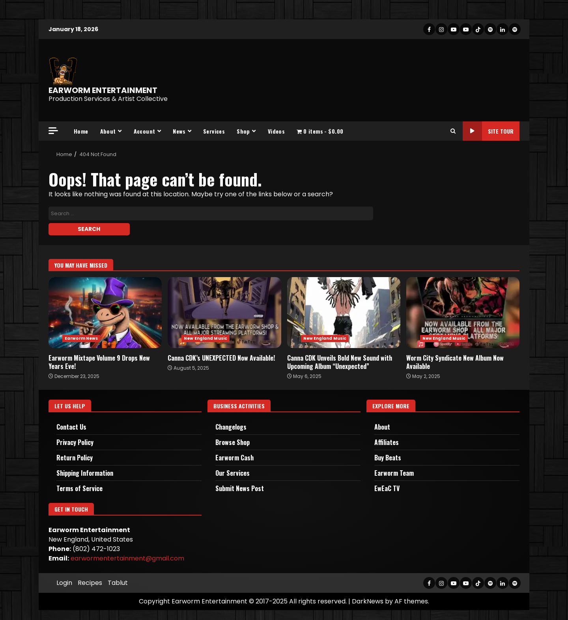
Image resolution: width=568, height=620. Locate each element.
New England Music (205, 338)
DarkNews (367, 601)
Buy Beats (387, 457)
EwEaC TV (387, 488)
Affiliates (386, 442)
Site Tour (488, 131)
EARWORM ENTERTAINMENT (103, 90)
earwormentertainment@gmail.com (127, 558)
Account (144, 131)
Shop (243, 131)
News (179, 131)
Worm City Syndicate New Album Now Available (462, 312)
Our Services (232, 473)
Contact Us (71, 427)
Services (214, 131)
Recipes (90, 582)
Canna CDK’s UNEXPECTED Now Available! (224, 312)
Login (64, 582)
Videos (276, 131)
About (108, 131)
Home (81, 131)
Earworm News (81, 338)
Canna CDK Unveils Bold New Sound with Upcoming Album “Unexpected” (343, 312)
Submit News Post (239, 488)
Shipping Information (84, 473)
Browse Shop (232, 442)
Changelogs (231, 427)
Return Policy (74, 457)
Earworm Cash (234, 457)
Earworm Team (394, 473)
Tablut (118, 582)
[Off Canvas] (53, 130)
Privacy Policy (74, 442)
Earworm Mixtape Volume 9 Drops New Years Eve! (105, 312)
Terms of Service (79, 488)
